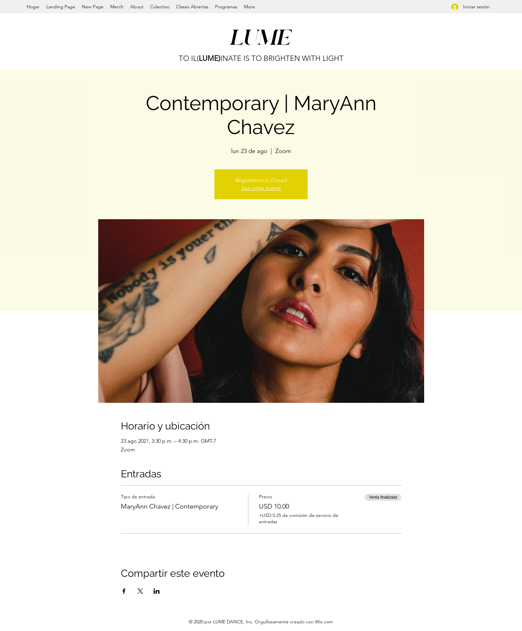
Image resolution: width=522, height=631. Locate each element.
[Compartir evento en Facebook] (124, 591)
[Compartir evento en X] (140, 591)
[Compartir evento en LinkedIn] (156, 591)
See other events (261, 188)
